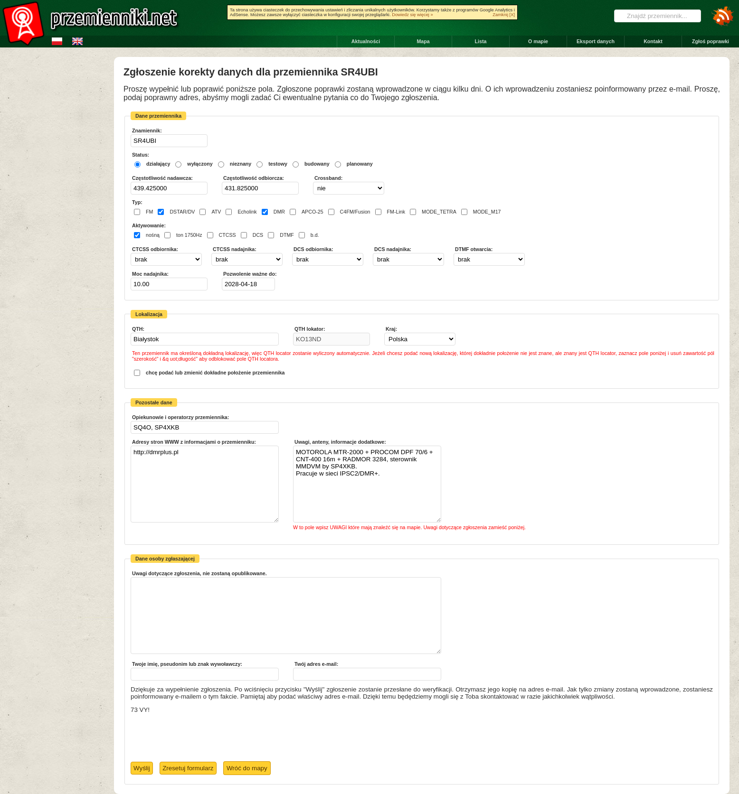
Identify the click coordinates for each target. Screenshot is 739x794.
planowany (360, 164)
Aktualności (365, 41)
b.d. (315, 235)
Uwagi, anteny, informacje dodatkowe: (340, 442)
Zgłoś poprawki (710, 41)
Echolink (246, 212)
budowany (317, 164)
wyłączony (199, 164)
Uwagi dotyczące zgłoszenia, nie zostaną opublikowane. (199, 573)
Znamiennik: (147, 130)
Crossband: (328, 178)
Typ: (137, 202)
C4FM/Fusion (355, 212)
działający (158, 164)
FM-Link (396, 212)
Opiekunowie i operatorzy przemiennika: (180, 417)
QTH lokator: (309, 329)
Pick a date (269, 284)
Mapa (423, 41)
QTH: (138, 329)
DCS (258, 235)
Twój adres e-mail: (316, 664)
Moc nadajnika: (150, 274)
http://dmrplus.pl (205, 484)
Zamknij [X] (504, 14)
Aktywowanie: (149, 225)
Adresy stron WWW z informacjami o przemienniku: (194, 442)
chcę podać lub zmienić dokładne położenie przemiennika (215, 372)
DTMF (287, 235)
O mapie (538, 41)
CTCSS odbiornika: (155, 249)
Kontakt (653, 41)
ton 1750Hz (189, 235)
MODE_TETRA (439, 212)
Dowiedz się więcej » (412, 14)
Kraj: (391, 329)
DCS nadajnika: (392, 249)
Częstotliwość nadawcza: (162, 178)
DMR (279, 212)
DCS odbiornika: (313, 249)
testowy (277, 164)
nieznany (241, 164)
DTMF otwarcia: (474, 249)
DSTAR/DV (182, 212)
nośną (153, 235)
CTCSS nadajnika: (234, 249)
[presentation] (203, 738)
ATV (216, 212)
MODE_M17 (487, 212)
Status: (140, 155)
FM (149, 212)
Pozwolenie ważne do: (250, 274)
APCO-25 (312, 212)
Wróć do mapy (247, 768)
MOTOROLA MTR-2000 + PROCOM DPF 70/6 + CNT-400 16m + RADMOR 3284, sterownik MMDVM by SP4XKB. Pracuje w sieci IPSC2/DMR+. (367, 484)
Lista (481, 41)
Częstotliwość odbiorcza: (253, 178)
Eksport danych (596, 41)
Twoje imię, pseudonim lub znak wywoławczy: (187, 664)
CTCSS (227, 235)
